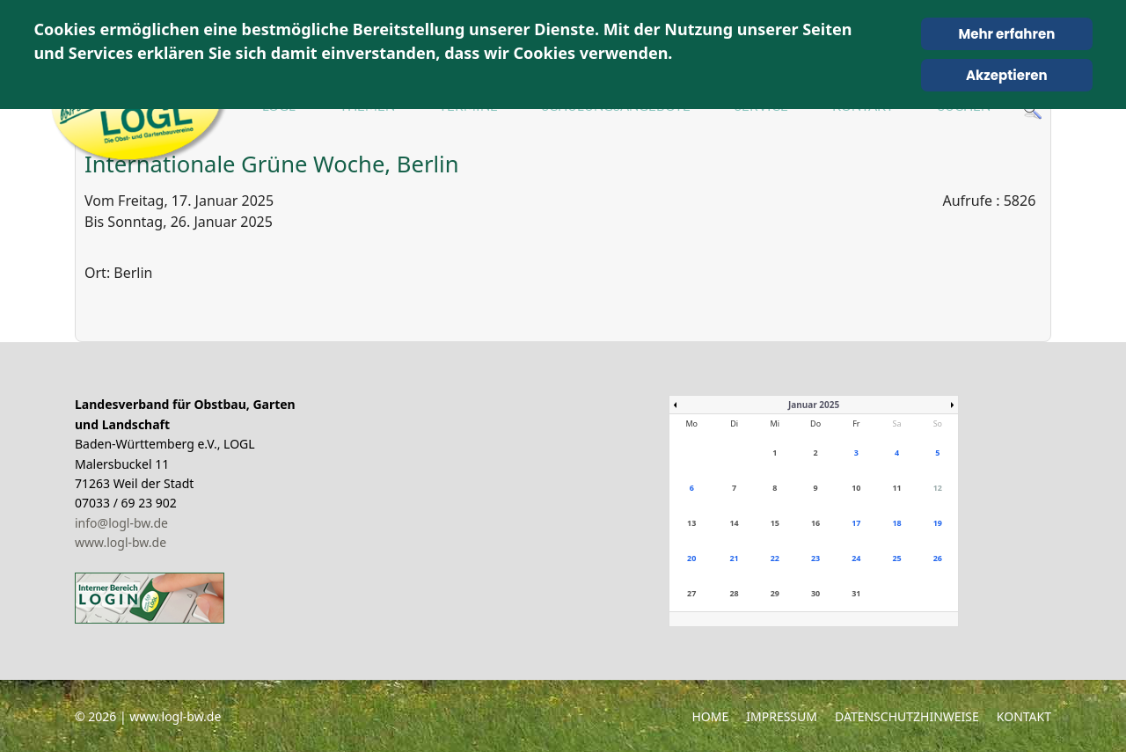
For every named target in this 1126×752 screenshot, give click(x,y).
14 (733, 523)
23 (815, 558)
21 (733, 558)
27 (691, 593)
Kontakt (1024, 716)
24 (856, 558)
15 (775, 523)
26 (937, 558)
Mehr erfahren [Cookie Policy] (1006, 34)
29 (775, 593)
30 (815, 593)
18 (896, 523)
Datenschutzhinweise (907, 716)
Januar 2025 (813, 404)
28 (733, 593)
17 (856, 523)
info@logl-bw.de (121, 523)
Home (709, 716)
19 (937, 523)
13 (691, 523)
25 (896, 558)
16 (815, 523)
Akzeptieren (1007, 75)
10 (856, 487)
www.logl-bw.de (120, 542)
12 (937, 487)
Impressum (781, 716)
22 (775, 558)
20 (691, 558)
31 (856, 593)
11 (896, 487)
